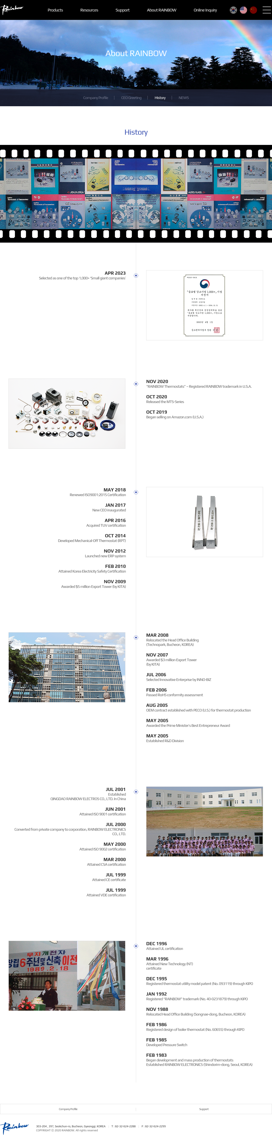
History (160, 97)
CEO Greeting (131, 97)
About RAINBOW (161, 9)
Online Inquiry (205, 9)
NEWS (184, 97)
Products (55, 9)
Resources (89, 9)
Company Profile (95, 97)
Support (122, 9)
